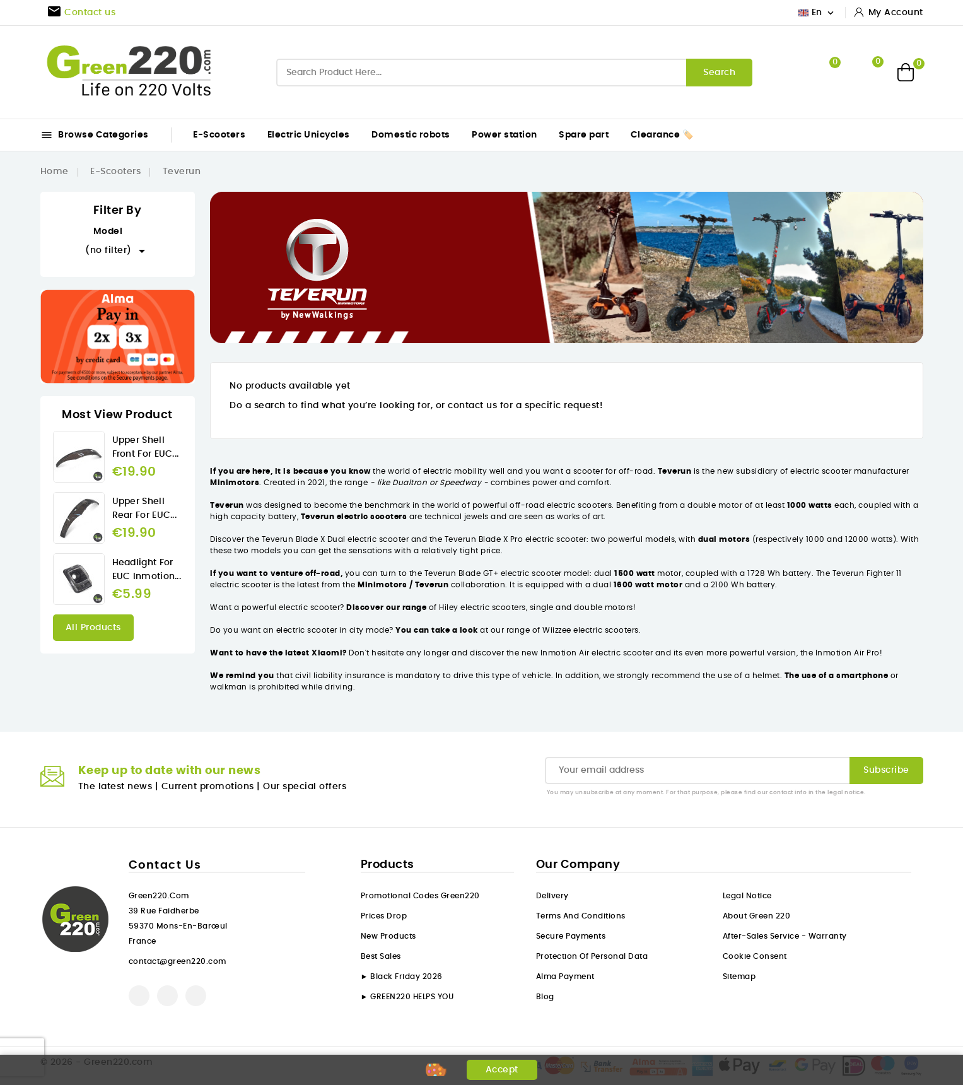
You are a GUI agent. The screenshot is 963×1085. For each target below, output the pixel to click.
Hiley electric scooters (481, 607)
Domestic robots (410, 135)
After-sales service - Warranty (785, 936)
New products (388, 936)
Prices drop (384, 916)
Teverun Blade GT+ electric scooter (494, 573)
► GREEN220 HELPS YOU (407, 996)
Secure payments (571, 936)
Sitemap (739, 976)
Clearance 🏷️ (662, 135)
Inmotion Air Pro (847, 653)
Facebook (139, 995)
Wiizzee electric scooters (590, 630)
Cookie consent (755, 956)
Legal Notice (747, 896)
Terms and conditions (581, 916)
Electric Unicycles (308, 135)
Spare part (584, 135)
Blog (545, 996)
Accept (502, 1069)
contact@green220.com (177, 961)
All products (93, 627)
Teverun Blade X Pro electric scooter (514, 539)
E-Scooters (219, 135)
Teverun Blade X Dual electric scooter (335, 539)
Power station (504, 135)
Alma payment (565, 976)
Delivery (552, 896)
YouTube (167, 995)
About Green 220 (757, 916)
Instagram (195, 995)
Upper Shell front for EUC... (145, 447)
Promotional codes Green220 (420, 896)
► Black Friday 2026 (402, 976)
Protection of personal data (592, 956)
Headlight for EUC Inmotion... (147, 569)
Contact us (165, 865)
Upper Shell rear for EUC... (144, 508)
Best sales (381, 956)
